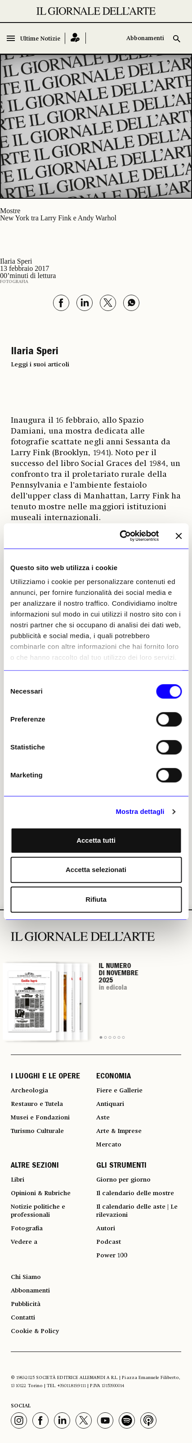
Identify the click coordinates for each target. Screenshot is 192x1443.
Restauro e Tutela (37, 1104)
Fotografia (14, 281)
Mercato (108, 1145)
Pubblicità (25, 1304)
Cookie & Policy (35, 1331)
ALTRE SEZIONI (35, 1166)
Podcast (108, 1242)
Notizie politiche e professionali (38, 1211)
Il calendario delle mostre (135, 1193)
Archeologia (29, 1090)
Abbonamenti (145, 38)
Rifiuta (96, 899)
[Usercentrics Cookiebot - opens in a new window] (120, 536)
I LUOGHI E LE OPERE (45, 1077)
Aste (103, 1117)
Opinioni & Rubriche (41, 1193)
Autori (105, 1228)
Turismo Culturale (37, 1131)
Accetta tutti (96, 840)
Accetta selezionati (96, 869)
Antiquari (110, 1104)
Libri (17, 1180)
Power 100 (111, 1255)
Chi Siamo (26, 1277)
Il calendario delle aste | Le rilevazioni (137, 1211)
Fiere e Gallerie (119, 1090)
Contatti (23, 1318)
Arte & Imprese (119, 1131)
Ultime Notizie (40, 39)
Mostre (10, 211)
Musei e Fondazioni (40, 1117)
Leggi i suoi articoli (40, 364)
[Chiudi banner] (178, 536)
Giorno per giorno (123, 1180)
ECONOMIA (113, 1077)
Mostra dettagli (140, 811)
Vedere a (24, 1242)
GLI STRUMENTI (121, 1166)
